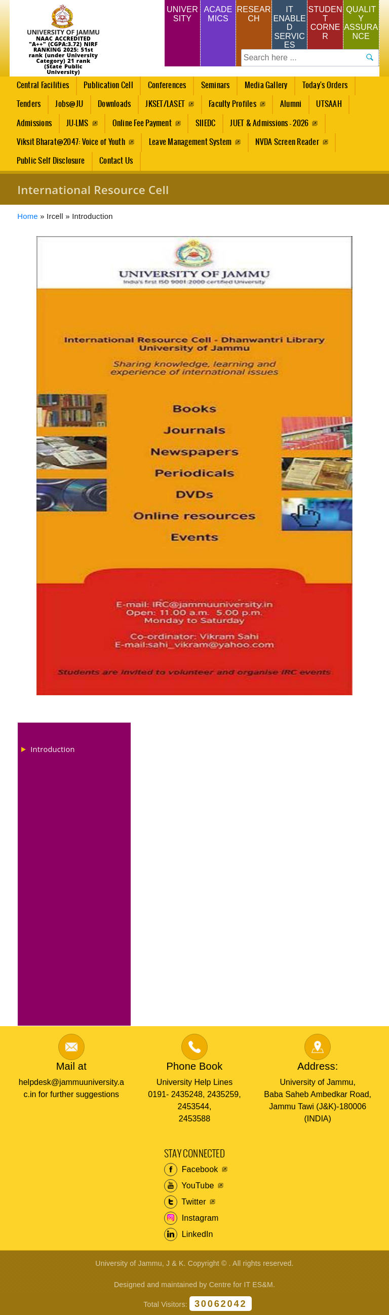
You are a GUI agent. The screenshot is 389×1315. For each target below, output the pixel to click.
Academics (218, 14)
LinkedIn (188, 1234)
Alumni (290, 104)
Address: (317, 1066)
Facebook (191, 1169)
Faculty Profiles (232, 104)
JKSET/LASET (165, 104)
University (182, 14)
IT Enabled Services (289, 27)
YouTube (189, 1185)
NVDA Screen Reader (287, 142)
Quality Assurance (361, 23)
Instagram (191, 1218)
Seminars (215, 85)
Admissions (31, 126)
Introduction (52, 749)
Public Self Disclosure (51, 161)
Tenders (29, 104)
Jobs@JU (67, 107)
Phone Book (194, 1066)
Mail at (71, 1066)
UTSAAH (326, 107)
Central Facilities (40, 88)
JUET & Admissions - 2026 (269, 123)
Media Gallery (263, 88)
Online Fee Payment (142, 123)
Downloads (114, 104)
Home (27, 216)
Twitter (185, 1202)
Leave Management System (190, 142)
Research (253, 14)
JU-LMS (77, 123)
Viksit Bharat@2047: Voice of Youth (71, 142)
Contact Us (116, 161)
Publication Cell (108, 85)
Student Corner (325, 23)
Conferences (164, 88)
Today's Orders (324, 85)
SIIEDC (205, 123)
